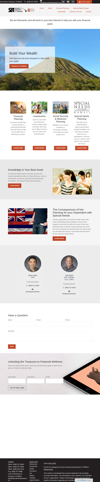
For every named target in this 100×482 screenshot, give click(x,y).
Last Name (31, 377)
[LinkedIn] (63, 2)
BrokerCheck (48, 469)
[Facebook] (73, 2)
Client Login (84, 2)
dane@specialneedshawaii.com (33, 292)
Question (11, 331)
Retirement (33, 464)
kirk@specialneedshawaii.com (70, 294)
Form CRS (52, 463)
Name (10, 320)
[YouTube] (68, 2)
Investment (33, 466)
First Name (12, 377)
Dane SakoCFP (32, 276)
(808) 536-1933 (18, 469)
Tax (31, 473)
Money (32, 475)
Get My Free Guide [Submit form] (17, 388)
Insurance (33, 471)
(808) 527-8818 (31, 2)
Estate (32, 469)
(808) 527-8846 (33, 285)
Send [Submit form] (12, 346)
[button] (42, 8)
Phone (67, 320)
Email (39, 320)
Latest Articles (34, 480)
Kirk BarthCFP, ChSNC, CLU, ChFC (69, 277)
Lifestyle (32, 478)
